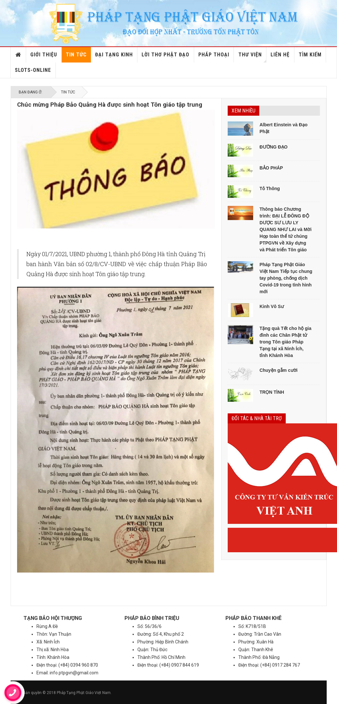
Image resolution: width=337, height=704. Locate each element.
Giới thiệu (43, 55)
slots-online (33, 70)
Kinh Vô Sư (272, 306)
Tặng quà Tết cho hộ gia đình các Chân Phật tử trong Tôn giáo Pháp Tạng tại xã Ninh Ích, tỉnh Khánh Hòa (286, 342)
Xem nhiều (243, 111)
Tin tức (76, 55)
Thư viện (252, 57)
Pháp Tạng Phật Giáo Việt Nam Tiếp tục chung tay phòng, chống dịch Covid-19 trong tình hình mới (286, 278)
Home (18, 55)
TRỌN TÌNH (272, 392)
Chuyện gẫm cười (279, 370)
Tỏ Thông (270, 188)
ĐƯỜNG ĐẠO (274, 146)
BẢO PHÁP (271, 167)
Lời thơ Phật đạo (165, 55)
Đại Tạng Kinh (114, 55)
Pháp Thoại (213, 55)
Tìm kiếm (310, 55)
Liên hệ (280, 55)
